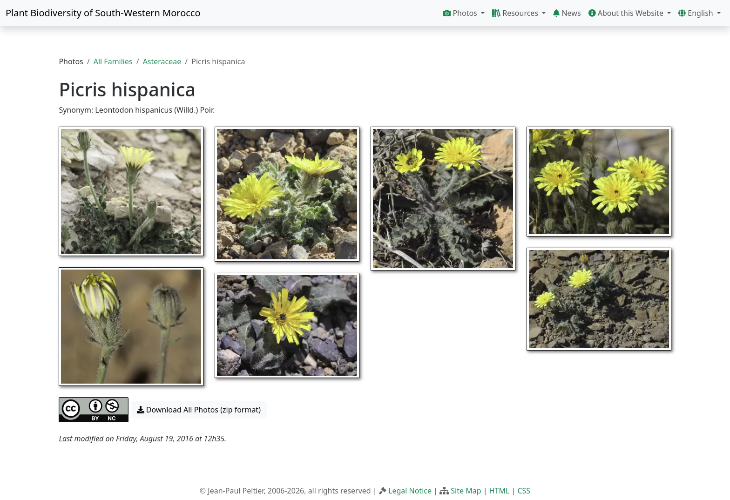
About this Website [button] (627, 13)
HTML (499, 491)
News (567, 13)
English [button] (696, 13)
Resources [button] (516, 13)
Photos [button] (461, 13)
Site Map (466, 491)
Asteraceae (162, 61)
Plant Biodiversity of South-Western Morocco (103, 13)
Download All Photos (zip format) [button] (199, 410)
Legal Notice (410, 491)
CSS (523, 491)
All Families (113, 61)
